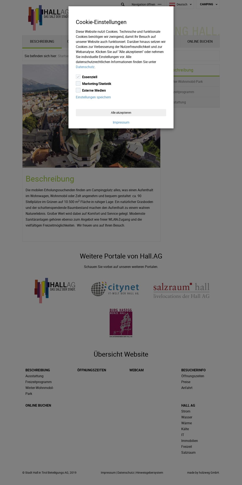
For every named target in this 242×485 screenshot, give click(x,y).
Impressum (121, 122)
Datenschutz (85, 67)
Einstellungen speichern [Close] (93, 97)
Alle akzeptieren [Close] (121, 113)
